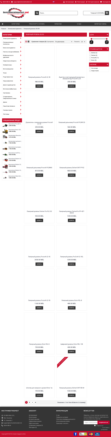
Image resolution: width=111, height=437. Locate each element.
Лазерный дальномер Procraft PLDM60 (39, 167)
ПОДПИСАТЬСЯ (103, 422)
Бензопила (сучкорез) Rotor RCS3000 (15, 147)
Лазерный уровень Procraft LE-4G (39, 256)
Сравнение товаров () (36, 425)
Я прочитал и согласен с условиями (98, 427)
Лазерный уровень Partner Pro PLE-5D (39, 211)
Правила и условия (62, 417)
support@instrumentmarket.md (12, 423)
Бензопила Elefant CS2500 (15, 158)
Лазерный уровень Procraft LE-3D (39, 77)
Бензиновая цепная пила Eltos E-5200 (15, 141)
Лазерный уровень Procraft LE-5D (39, 300)
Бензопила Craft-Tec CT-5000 (15, 153)
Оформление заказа (35, 421)
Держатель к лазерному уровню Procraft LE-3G (39, 123)
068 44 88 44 (6, 425)
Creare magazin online (19, 434)
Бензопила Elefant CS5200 (15, 164)
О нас (58, 415)
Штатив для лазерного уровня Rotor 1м (39, 388)
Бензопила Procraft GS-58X (15, 124)
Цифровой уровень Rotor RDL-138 (72, 344)
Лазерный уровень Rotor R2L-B (71, 300)
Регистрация (33, 417)
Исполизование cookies (63, 421)
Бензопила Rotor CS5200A (15, 129)
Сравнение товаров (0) (38, 41)
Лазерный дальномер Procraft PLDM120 (71, 122)
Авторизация (33, 415)
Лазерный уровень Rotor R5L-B (39, 344)
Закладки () (33, 427)
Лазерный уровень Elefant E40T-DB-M (71, 388)
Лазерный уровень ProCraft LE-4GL (71, 256)
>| (35, 402)
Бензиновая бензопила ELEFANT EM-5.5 (15, 135)
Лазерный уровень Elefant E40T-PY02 (71, 167)
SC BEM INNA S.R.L (8, 415)
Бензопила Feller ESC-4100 (15, 176)
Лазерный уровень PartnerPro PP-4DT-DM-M (71, 212)
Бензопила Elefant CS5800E (15, 170)
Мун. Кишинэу (7, 418)
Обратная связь (34, 423)
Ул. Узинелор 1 (7, 420)
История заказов (34, 419)
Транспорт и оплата (62, 423)
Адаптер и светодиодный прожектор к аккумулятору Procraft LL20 (72, 77)
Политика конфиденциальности (65, 419)
